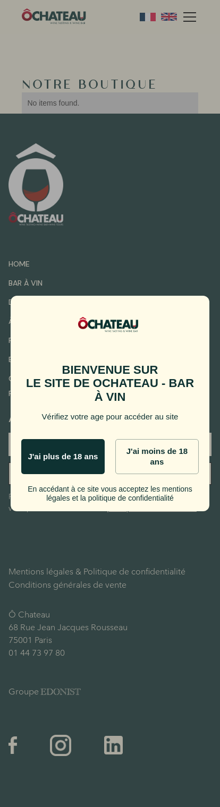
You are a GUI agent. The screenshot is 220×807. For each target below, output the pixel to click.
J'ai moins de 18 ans (157, 456)
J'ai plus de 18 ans (63, 456)
